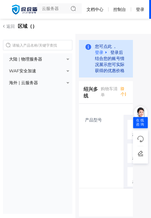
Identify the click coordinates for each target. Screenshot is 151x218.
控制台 (119, 9)
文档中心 (95, 9)
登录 (140, 9)
